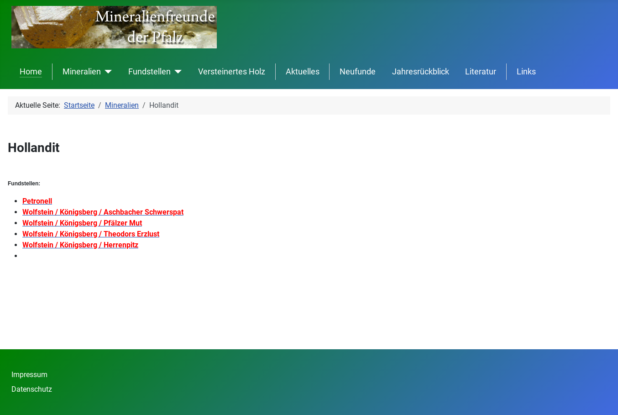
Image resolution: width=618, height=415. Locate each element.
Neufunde (358, 71)
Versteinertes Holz (231, 71)
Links (526, 71)
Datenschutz (31, 389)
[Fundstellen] (176, 72)
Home (31, 71)
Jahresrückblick (420, 71)
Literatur (480, 71)
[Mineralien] (106, 72)
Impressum (29, 374)
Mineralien (82, 71)
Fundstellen (149, 71)
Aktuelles (302, 71)
